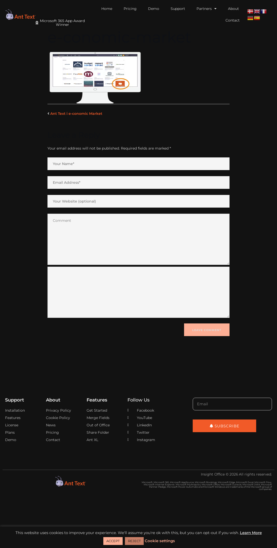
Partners (207, 8)
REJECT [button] (134, 541)
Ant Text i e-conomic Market (76, 113)
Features (97, 400)
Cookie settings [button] (160, 540)
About (233, 8)
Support (178, 8)
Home (106, 8)
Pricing (130, 8)
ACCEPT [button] (113, 541)
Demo (153, 8)
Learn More (251, 532)
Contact (232, 20)
